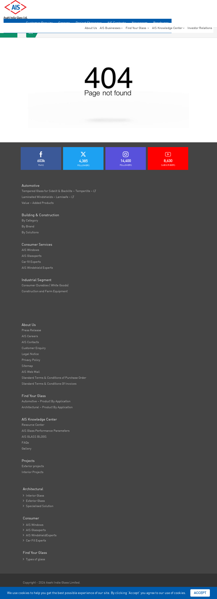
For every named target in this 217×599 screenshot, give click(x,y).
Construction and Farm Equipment (45, 291)
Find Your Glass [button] (137, 28)
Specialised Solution (38, 506)
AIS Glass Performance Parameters (45, 430)
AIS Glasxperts (31, 256)
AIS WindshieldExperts (39, 535)
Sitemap (27, 366)
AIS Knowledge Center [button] (168, 28)
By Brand (28, 226)
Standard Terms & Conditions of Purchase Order (54, 377)
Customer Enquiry (34, 348)
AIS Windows (30, 250)
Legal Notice (30, 354)
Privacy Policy (31, 360)
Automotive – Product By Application (46, 401)
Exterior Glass (34, 501)
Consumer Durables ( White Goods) (45, 285)
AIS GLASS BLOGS (34, 436)
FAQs (25, 442)
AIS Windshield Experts (37, 267)
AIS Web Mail (31, 372)
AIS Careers (30, 336)
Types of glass (34, 559)
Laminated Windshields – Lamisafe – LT (48, 197)
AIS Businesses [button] (111, 28)
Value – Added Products (38, 203)
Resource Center (33, 424)
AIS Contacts (30, 342)
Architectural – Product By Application (47, 407)
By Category (30, 220)
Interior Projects (32, 472)
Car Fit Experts (34, 540)
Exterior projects (33, 466)
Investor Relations (199, 28)
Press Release (31, 330)
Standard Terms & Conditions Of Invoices (49, 383)
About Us (91, 28)
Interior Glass (33, 495)
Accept (200, 593)
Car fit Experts (31, 262)
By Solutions (30, 232)
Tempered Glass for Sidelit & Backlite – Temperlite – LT (59, 191)
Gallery (26, 448)
